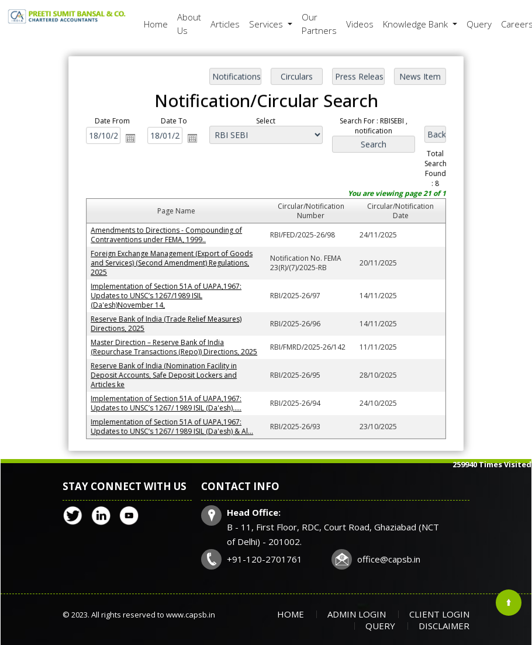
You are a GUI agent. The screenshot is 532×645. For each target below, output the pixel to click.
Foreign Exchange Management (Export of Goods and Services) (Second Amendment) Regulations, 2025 (173, 263)
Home (156, 24)
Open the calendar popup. (133, 140)
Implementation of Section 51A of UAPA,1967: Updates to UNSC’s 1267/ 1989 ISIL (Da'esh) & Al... (173, 424)
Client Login (439, 614)
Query (479, 24)
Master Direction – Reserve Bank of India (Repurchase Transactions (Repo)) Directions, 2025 (175, 345)
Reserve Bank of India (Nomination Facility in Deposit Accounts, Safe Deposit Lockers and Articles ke (165, 373)
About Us (189, 23)
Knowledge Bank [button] (416, 24)
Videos (360, 24)
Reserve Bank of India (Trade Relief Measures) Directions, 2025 (168, 322)
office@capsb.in (388, 559)
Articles (225, 24)
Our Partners (319, 23)
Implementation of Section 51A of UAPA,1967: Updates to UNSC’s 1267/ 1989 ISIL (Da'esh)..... (168, 400)
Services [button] (267, 24)
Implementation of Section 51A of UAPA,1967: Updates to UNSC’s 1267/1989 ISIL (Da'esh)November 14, (168, 295)
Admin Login (356, 614)
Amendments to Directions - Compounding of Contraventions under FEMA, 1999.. (168, 235)
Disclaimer (444, 626)
